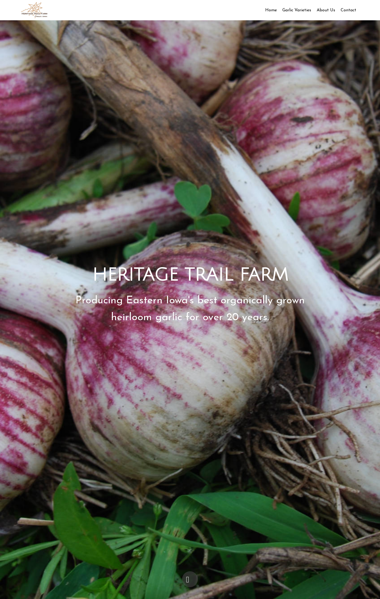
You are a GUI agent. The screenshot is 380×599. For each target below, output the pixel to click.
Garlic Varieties (296, 10)
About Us (326, 10)
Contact (348, 10)
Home (271, 10)
